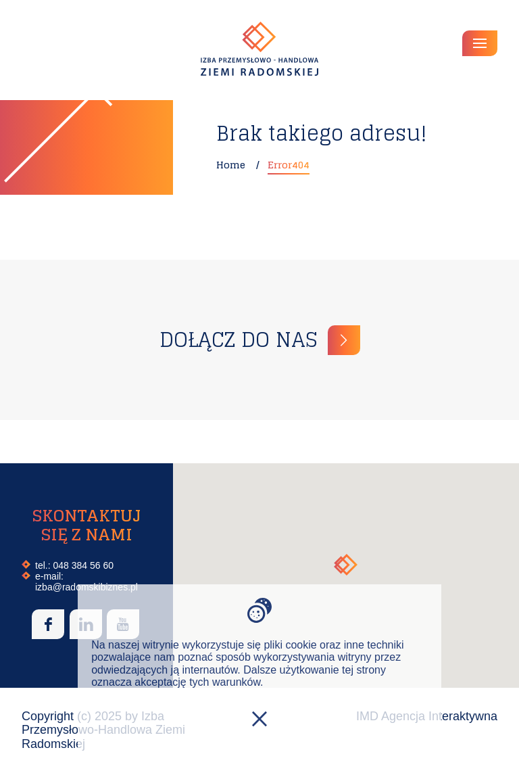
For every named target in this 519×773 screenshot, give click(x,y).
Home (230, 164)
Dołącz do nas (238, 340)
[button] (345, 565)
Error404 (289, 164)
